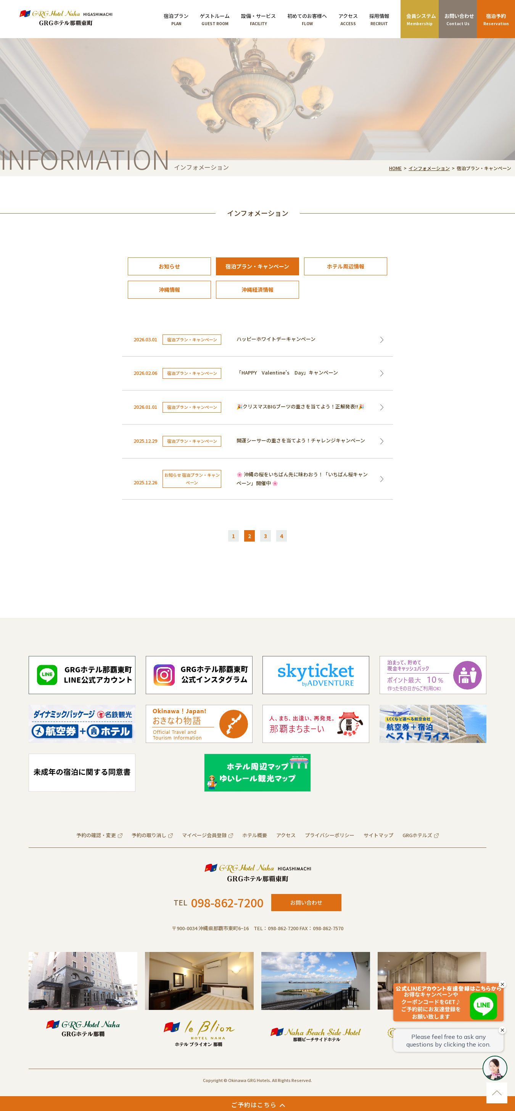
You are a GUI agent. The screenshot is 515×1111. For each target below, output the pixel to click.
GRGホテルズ (417, 835)
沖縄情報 (169, 289)
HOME (395, 168)
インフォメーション (429, 168)
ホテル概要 (254, 835)
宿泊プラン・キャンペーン (257, 266)
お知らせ (169, 266)
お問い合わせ (306, 902)
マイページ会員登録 (204, 835)
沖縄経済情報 (257, 289)
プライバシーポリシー (329, 835)
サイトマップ (378, 835)
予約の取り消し (149, 835)
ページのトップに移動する (496, 1092)
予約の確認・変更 (96, 835)
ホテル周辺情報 (345, 266)
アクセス (286, 835)
